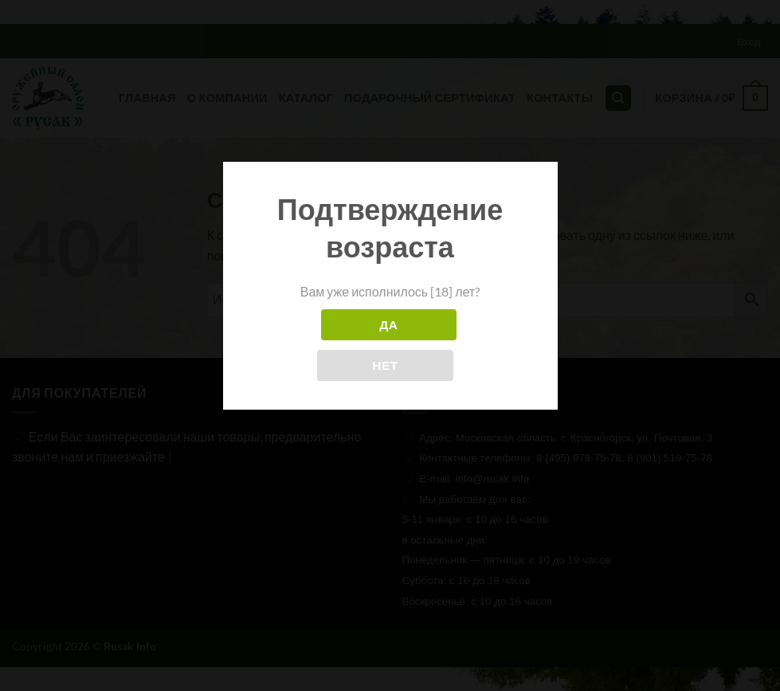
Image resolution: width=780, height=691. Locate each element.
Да (388, 324)
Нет (385, 365)
